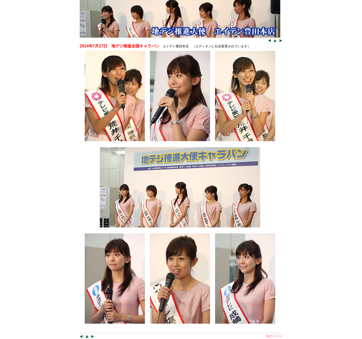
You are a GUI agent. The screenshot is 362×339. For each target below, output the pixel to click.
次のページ (274, 336)
